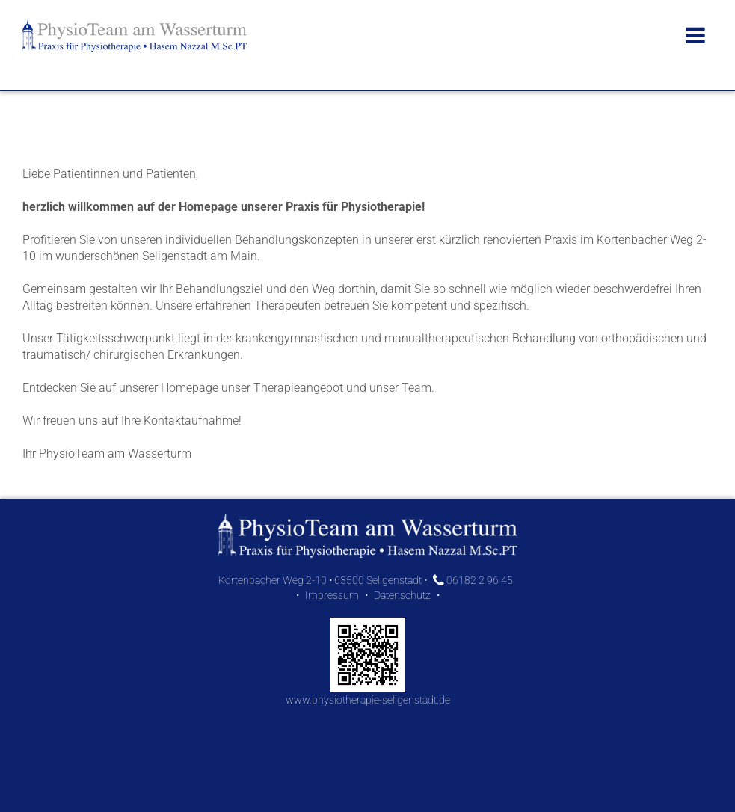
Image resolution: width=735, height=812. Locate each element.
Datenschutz (402, 595)
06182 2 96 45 (473, 580)
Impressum (332, 595)
